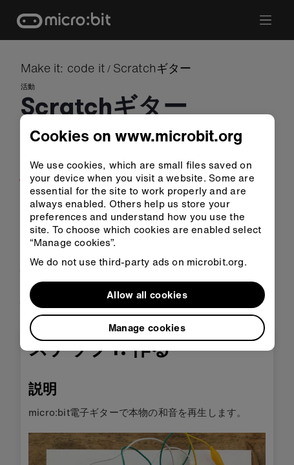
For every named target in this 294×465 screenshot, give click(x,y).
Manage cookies (147, 327)
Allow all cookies (147, 294)
